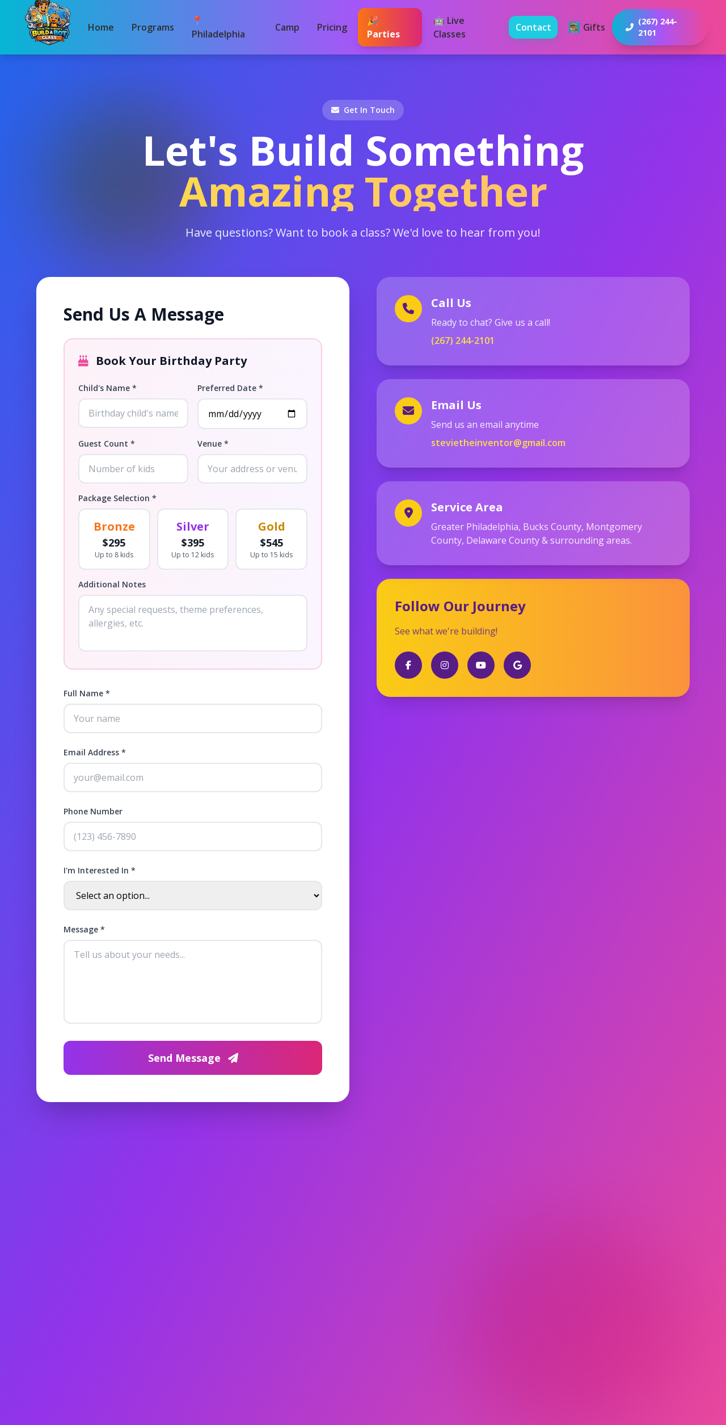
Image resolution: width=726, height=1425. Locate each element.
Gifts (587, 27)
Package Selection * (117, 498)
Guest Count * (106, 443)
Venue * (213, 443)
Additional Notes (112, 584)
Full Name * (87, 693)
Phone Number (93, 811)
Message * (84, 929)
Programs (153, 27)
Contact (533, 27)
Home (101, 27)
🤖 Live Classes (449, 27)
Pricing (332, 27)
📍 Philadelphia (218, 27)
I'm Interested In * (100, 870)
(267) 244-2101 (463, 340)
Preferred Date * (230, 387)
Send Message (193, 1058)
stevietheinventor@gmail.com (498, 442)
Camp (287, 27)
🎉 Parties (383, 27)
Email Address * (95, 752)
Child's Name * (107, 387)
